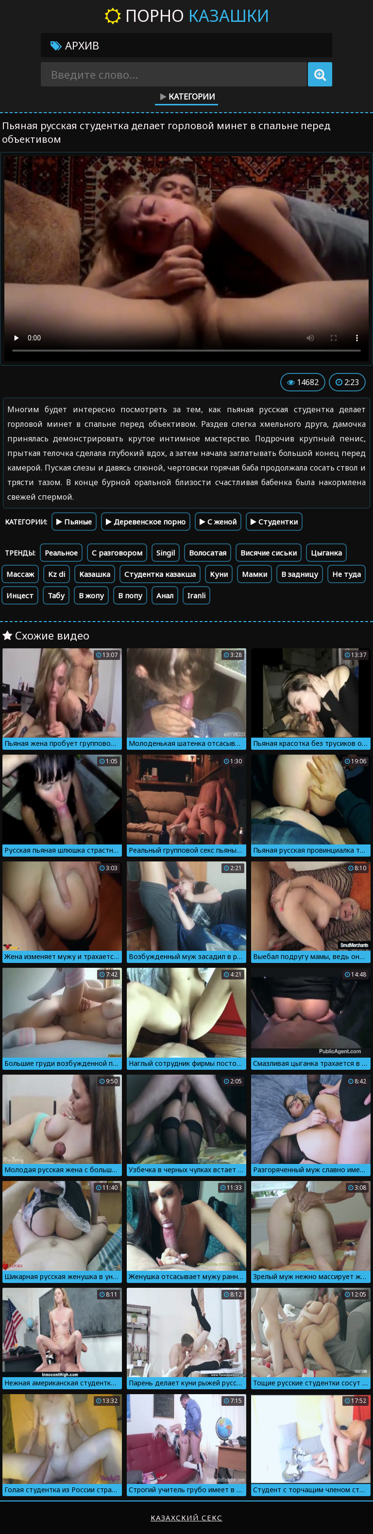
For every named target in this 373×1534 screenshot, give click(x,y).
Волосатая (207, 552)
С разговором (117, 552)
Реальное (61, 552)
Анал (164, 595)
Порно (186, 15)
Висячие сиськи (268, 552)
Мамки (254, 574)
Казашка (94, 574)
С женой (218, 521)
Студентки (274, 521)
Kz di (56, 574)
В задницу (299, 574)
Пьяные (74, 521)
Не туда (346, 574)
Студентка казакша (160, 574)
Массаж (20, 574)
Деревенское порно (146, 521)
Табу (56, 595)
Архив (75, 45)
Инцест (20, 595)
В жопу (91, 595)
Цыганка (326, 552)
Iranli (196, 595)
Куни (219, 574)
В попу (130, 595)
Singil (165, 552)
